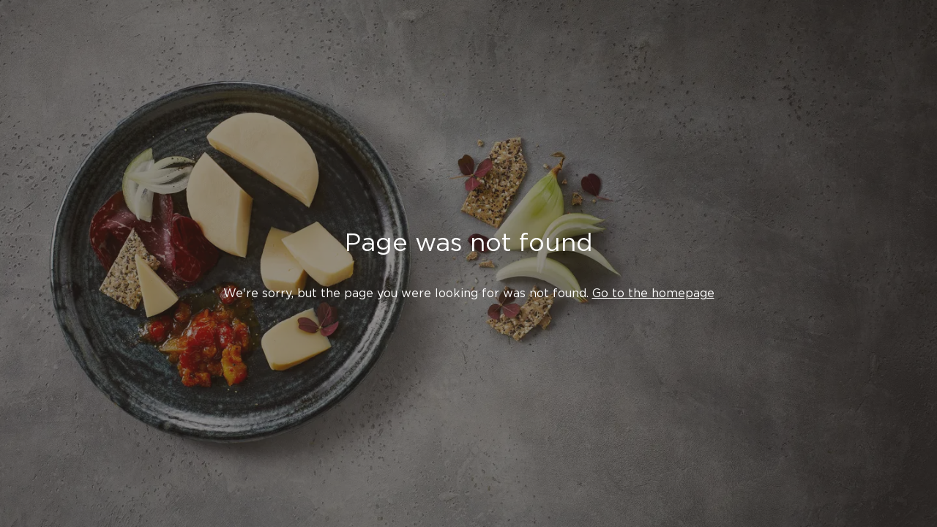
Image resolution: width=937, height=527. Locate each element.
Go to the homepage (653, 293)
